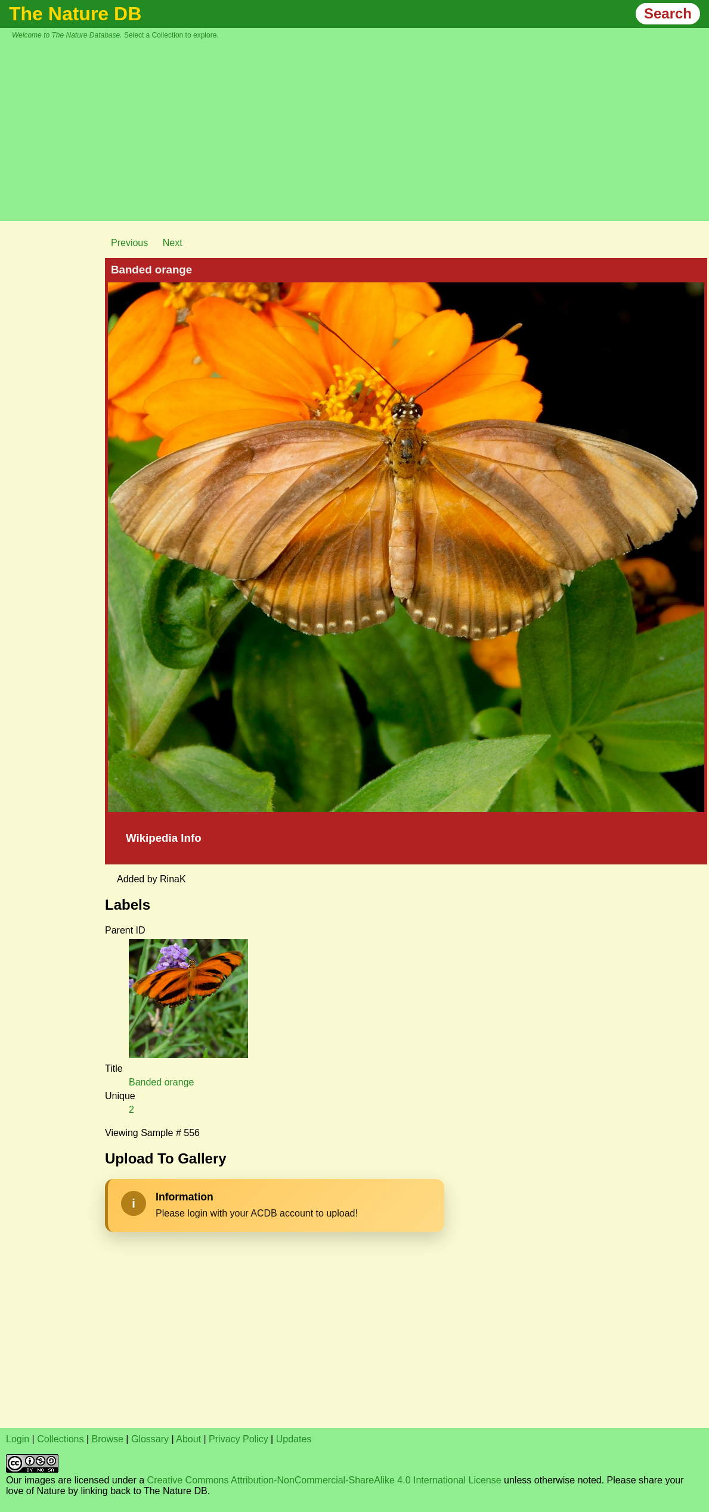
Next (172, 243)
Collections (60, 1439)
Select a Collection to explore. (171, 35)
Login (17, 1439)
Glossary (150, 1439)
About (188, 1439)
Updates (294, 1439)
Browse (107, 1439)
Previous (129, 243)
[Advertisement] (361, 128)
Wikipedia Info (164, 838)
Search (668, 13)
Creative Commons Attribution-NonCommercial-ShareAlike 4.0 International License (324, 1480)
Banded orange (161, 1082)
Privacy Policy (238, 1439)
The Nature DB (75, 13)
